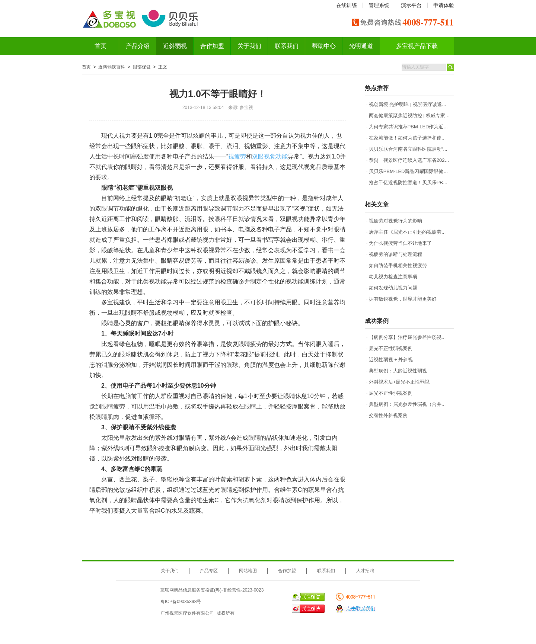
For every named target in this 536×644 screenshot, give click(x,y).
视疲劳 (237, 156)
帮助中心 (324, 46)
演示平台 (411, 5)
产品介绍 (138, 46)
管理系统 (378, 5)
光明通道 (361, 46)
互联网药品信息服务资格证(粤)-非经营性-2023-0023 (212, 590)
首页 (100, 46)
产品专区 (209, 570)
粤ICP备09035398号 (180, 601)
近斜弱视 (175, 46)
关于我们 (249, 46)
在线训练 (346, 5)
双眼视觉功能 (270, 156)
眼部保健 (142, 67)
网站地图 (248, 570)
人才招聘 (365, 570)
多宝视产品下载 (417, 46)
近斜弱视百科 (111, 67)
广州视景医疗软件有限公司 (187, 613)
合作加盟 (212, 46)
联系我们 (287, 46)
